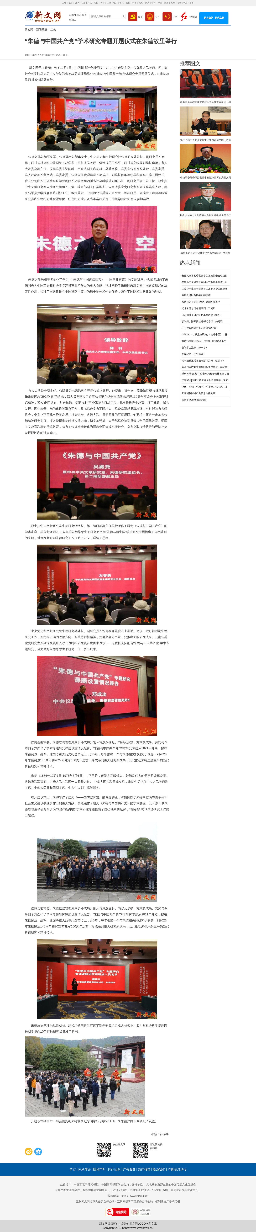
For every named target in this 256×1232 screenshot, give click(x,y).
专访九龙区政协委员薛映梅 (196, 295)
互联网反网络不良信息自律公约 (198, 393)
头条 (96, 3)
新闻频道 (41, 29)
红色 (192, 3)
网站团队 (114, 1169)
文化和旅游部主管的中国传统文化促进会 (171, 1184)
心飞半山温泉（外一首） (195, 347)
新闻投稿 (144, 1169)
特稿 (90, 3)
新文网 (29, 29)
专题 (83, 3)
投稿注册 (219, 17)
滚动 (77, 3)
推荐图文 (190, 63)
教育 (134, 3)
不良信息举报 (177, 1169)
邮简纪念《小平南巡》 (194, 354)
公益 (179, 3)
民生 (173, 3)
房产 (147, 3)
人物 (109, 3)
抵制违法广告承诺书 (167, 1201)
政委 (135, 16)
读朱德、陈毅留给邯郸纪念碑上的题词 (202, 321)
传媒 (128, 3)
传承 (70, 3)
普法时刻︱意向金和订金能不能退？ (201, 301)
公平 (170, 16)
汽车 (186, 3)
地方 (160, 3)
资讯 (115, 3)
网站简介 (84, 1169)
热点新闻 (190, 262)
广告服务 (129, 1169)
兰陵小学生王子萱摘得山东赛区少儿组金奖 (204, 288)
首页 (64, 3)
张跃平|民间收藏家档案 (194, 399)
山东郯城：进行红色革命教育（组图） (202, 314)
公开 (152, 16)
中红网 (188, 16)
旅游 (153, 3)
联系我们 (159, 1169)
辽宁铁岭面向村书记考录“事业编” (199, 328)
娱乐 (121, 3)
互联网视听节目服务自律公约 (135, 1201)
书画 (141, 3)
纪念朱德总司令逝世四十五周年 (198, 308)
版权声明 (99, 1169)
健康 (166, 3)
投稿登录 (208, 17)
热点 (102, 3)
